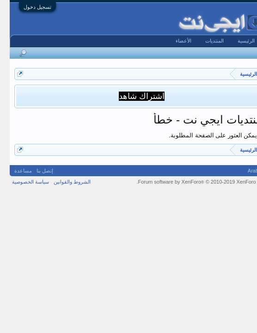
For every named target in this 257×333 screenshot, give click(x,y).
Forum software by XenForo (191, 182)
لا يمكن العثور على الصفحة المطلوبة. (205, 135)
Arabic (245, 170)
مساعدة (13, 170)
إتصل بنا (35, 170)
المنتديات (205, 40)
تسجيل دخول (28, 7)
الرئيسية (236, 40)
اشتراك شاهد (132, 96)
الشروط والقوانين (62, 182)
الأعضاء (174, 40)
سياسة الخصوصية (20, 182)
